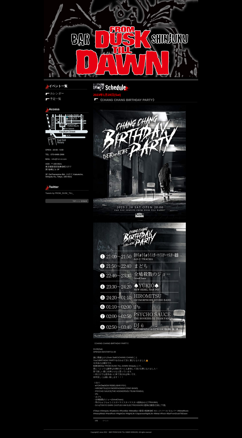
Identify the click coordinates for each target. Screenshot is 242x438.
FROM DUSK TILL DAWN (121, 432)
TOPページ (76, 201)
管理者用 (84, 201)
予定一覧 (55, 98)
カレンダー (57, 93)
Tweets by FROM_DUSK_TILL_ (59, 193)
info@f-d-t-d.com (59, 159)
